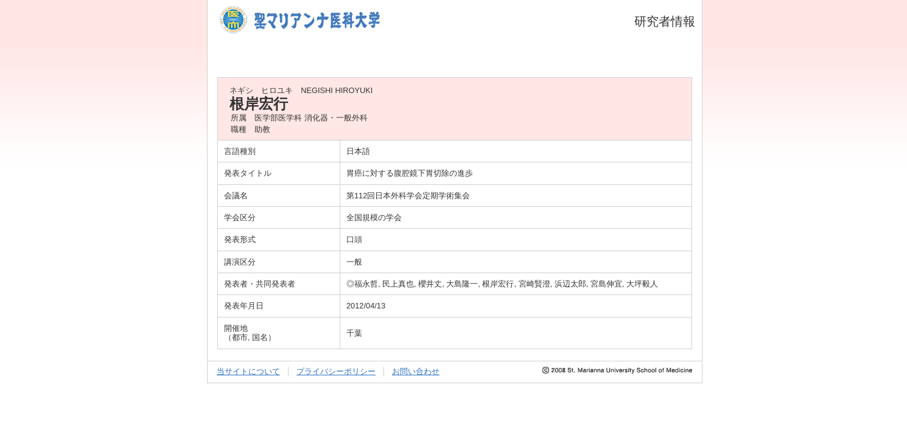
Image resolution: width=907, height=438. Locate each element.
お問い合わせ (415, 371)
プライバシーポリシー (336, 371)
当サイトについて (248, 371)
